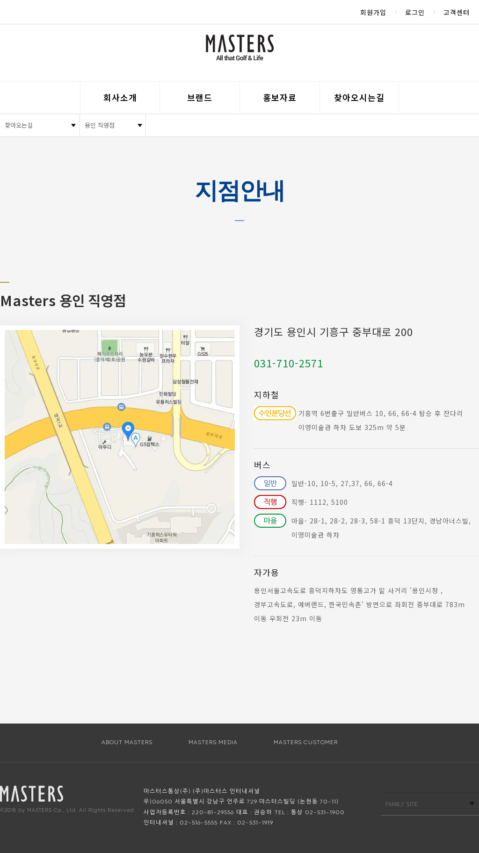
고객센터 (456, 12)
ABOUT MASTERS (127, 742)
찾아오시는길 (359, 97)
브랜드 (199, 97)
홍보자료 (280, 97)
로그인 (415, 12)
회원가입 (373, 12)
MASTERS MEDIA (213, 742)
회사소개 (120, 97)
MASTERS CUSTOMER (306, 742)
